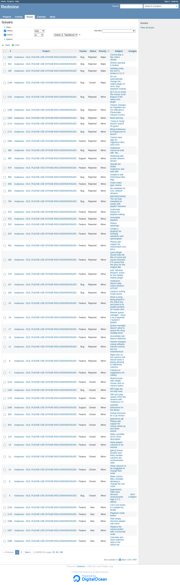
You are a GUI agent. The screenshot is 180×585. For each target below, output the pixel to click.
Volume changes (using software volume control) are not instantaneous (118, 347)
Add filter (98, 31)
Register (175, 1)
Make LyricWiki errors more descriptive (117, 436)
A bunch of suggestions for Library (117, 372)
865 (9, 177)
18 (10, 317)
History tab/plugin (114, 224)
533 (9, 234)
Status (10, 31)
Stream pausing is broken (117, 64)
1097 (9, 530)
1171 (9, 132)
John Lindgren (132, 495)
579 (9, 212)
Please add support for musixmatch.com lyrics (118, 245)
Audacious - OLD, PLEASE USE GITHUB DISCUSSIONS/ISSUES (45, 57)
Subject (119, 51)
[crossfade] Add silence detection (118, 337)
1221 (9, 97)
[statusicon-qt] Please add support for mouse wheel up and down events (118, 425)
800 (9, 191)
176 (9, 274)
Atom (123, 560)
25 (53, 552)
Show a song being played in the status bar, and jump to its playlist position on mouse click (117, 303)
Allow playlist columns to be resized (116, 445)
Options (9, 39)
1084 (9, 141)
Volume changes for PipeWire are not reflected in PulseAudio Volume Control (118, 110)
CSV (129, 560)
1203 (9, 118)
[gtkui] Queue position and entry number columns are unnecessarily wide (116, 456)
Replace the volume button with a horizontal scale (118, 530)
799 (9, 201)
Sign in (167, 1)
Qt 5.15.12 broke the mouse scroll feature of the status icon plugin (118, 97)
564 (9, 64)
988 (9, 150)
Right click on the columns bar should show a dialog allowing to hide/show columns (117, 361)
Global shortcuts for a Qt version (118, 414)
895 (9, 158)
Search (115, 6)
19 (10, 445)
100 (9, 292)
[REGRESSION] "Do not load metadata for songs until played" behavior (118, 201)
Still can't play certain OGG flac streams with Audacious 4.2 (118, 398)
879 (9, 168)
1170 (9, 514)
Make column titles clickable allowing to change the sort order (117, 481)
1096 (9, 541)
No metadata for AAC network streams (117, 191)
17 (10, 329)
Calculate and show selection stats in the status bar (117, 541)
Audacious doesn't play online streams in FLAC (117, 285)
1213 (9, 382)
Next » (28, 552)
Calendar (41, 17)
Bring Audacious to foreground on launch (118, 131)
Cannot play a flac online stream (116, 57)
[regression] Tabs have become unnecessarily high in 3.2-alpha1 (116, 495)
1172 (9, 123)
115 (9, 436)
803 (9, 425)
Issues (30, 17)
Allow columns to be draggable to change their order (118, 470)
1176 (9, 398)
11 (10, 456)
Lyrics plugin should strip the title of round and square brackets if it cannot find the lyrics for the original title (118, 259)
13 (10, 337)
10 (10, 469)
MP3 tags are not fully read (116, 390)
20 (10, 303)
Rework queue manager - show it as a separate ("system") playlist (117, 317)
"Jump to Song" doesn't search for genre (117, 123)
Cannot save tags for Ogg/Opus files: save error (117, 141)
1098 (9, 521)
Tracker (83, 51)
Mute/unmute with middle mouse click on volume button (117, 382)
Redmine (81, 566)
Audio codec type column (116, 184)
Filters (8, 27)
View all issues (147, 27)
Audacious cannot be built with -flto (117, 150)
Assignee (133, 51)
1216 (9, 507)
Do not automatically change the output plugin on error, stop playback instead (118, 82)
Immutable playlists (115, 218)
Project (46, 51)
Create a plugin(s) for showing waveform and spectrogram (116, 234)
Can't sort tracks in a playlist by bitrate (117, 507)
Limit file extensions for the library (116, 407)
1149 (9, 82)
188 (9, 71)
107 (9, 284)
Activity (18, 17)
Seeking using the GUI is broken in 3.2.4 (117, 71)
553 (9, 224)
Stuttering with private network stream (117, 158)
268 (9, 260)
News (52, 17)
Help (17, 1)
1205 (9, 390)
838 (9, 184)
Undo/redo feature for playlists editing (117, 212)
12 (10, 346)
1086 (9, 57)
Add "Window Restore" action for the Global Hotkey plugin (117, 274)
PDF (135, 560)
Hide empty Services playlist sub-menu (117, 521)
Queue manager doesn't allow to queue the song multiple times (118, 329)
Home (3, 1)
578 (9, 219)
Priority (102, 51)
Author (10, 35)
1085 (9, 407)
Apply (7, 45)
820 (9, 414)
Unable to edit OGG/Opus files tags (117, 177)
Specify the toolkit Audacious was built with (117, 168)
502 (9, 245)
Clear (17, 45)
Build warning (116, 118)
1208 (9, 110)
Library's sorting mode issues (117, 292)
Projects (10, 1)
